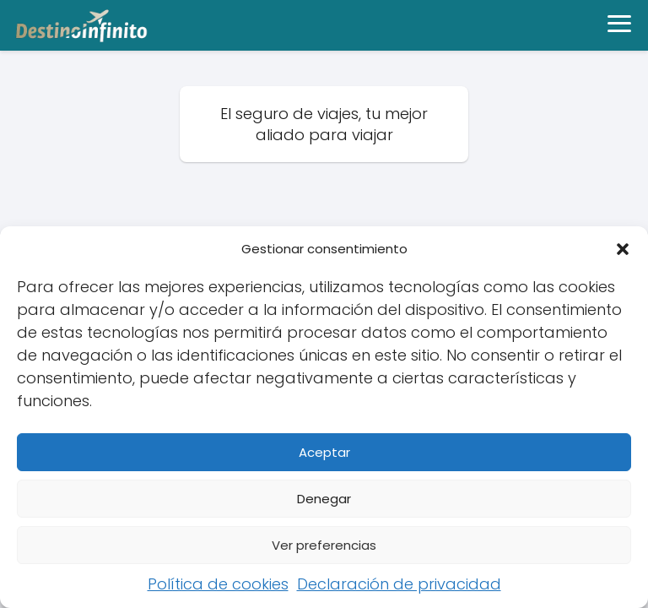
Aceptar (324, 452)
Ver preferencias (324, 545)
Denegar (324, 499)
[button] (622, 249)
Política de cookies (218, 583)
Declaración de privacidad (399, 583)
